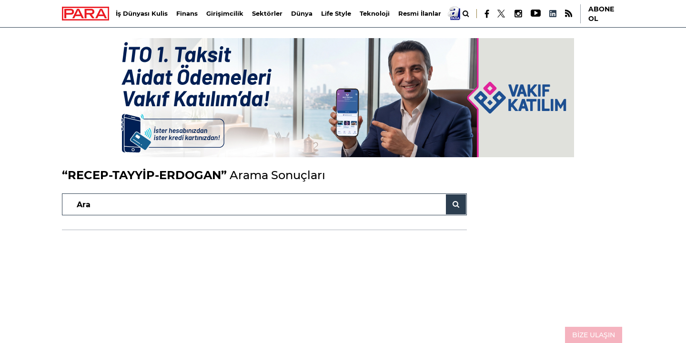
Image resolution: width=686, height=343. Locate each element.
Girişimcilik (224, 13)
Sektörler (267, 13)
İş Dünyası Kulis (142, 13)
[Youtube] (535, 14)
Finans (187, 13)
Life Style (336, 13)
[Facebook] (487, 14)
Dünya (302, 13)
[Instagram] (518, 14)
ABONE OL (601, 14)
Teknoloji (375, 13)
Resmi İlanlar (419, 13)
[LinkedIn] (552, 13)
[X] (501, 14)
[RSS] (569, 14)
